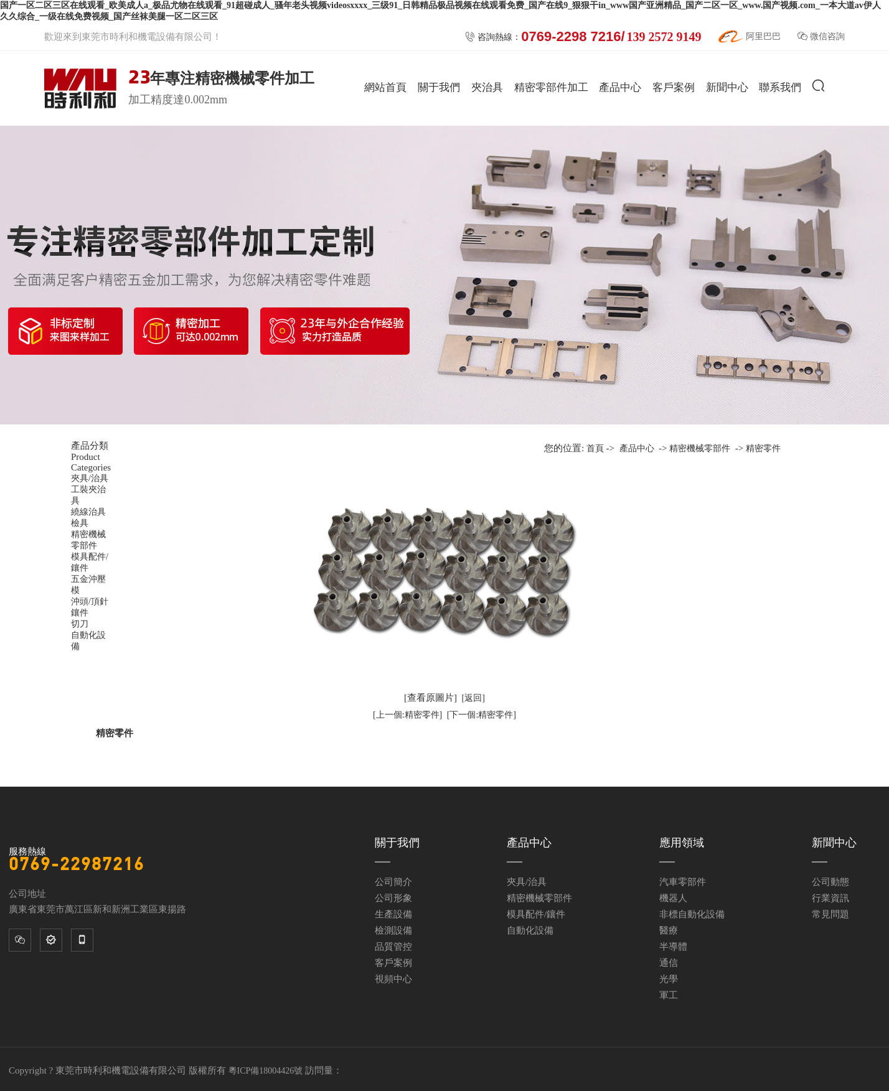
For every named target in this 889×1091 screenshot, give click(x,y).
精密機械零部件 (699, 448)
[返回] (473, 698)
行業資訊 (830, 898)
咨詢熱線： (583, 36)
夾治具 (487, 87)
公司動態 (830, 882)
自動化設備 (530, 930)
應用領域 (681, 842)
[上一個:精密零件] (407, 714)
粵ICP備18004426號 (265, 1070)
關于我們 (439, 87)
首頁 (595, 448)
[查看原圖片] (430, 698)
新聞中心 (727, 87)
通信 (668, 963)
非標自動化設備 (692, 914)
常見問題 (830, 914)
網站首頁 (385, 87)
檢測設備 (393, 930)
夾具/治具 (527, 882)
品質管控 (393, 947)
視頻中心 (393, 979)
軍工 (668, 995)
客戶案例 (673, 87)
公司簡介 (393, 882)
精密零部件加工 (551, 87)
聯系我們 (780, 87)
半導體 (673, 947)
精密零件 (763, 448)
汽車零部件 (682, 882)
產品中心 (620, 87)
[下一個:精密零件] (481, 714)
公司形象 (393, 898)
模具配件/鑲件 (536, 914)
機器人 (673, 898)
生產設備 (393, 914)
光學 (668, 979)
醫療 (668, 930)
